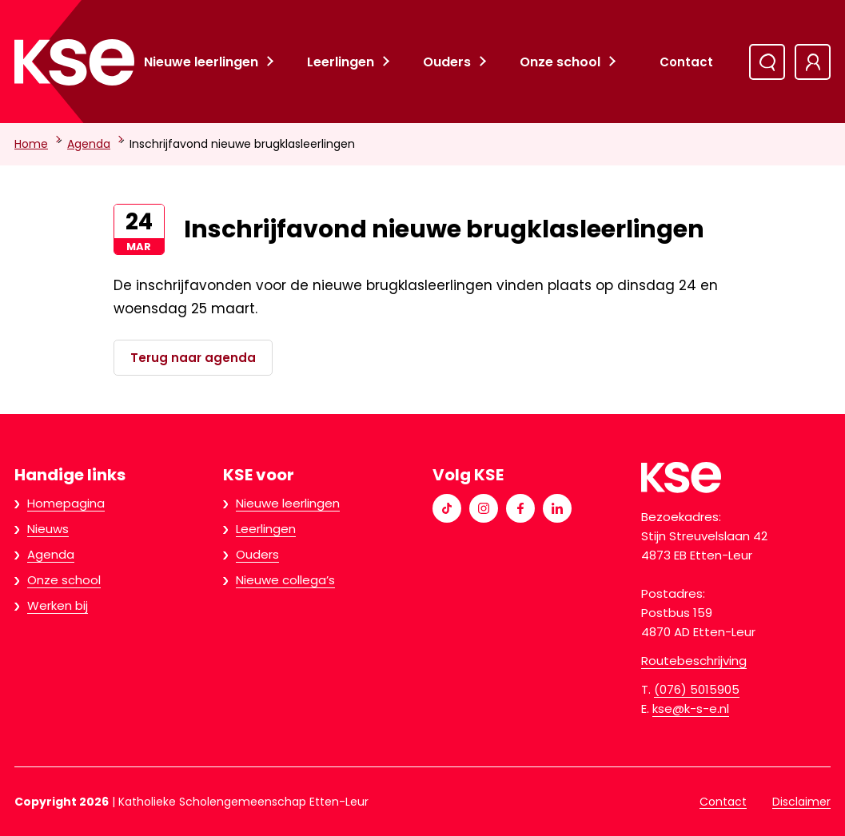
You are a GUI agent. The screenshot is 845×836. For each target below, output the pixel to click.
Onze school (560, 62)
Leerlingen (340, 62)
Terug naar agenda (193, 357)
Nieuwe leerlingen (201, 62)
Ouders (447, 62)
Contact (686, 62)
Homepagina (66, 503)
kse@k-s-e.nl (690, 708)
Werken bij (57, 605)
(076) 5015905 (696, 689)
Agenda (88, 144)
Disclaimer (801, 802)
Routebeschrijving (694, 660)
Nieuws (48, 528)
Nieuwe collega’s (285, 579)
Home (31, 144)
